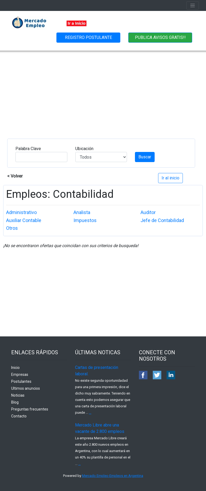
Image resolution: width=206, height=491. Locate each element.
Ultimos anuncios (25, 388)
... (90, 412)
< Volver (15, 176)
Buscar (144, 156)
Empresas (19, 374)
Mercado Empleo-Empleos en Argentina (112, 476)
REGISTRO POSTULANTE (88, 37)
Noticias (17, 395)
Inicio (15, 367)
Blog (15, 402)
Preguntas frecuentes (29, 409)
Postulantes (21, 381)
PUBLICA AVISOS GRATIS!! (160, 37)
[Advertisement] (103, 90)
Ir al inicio (170, 177)
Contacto (19, 416)
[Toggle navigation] (192, 5)
